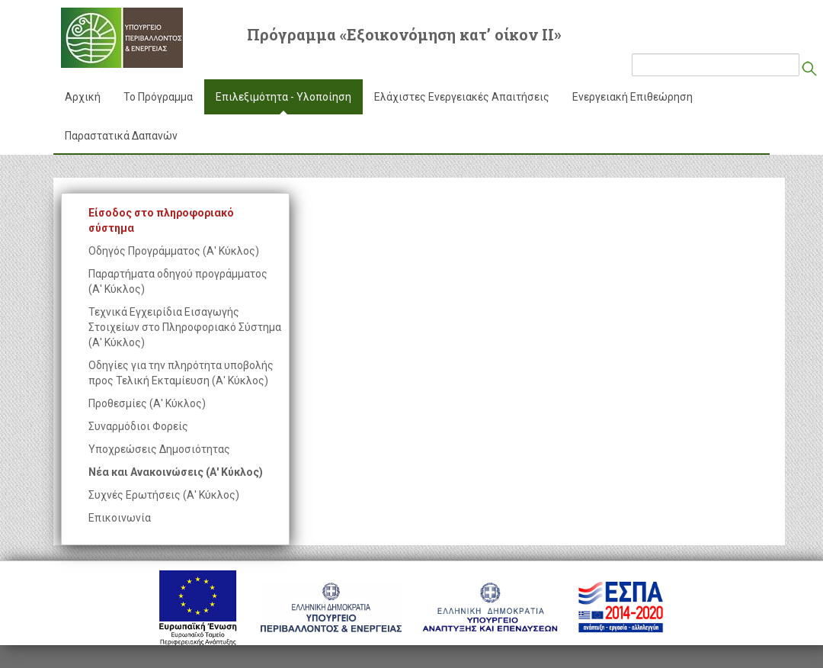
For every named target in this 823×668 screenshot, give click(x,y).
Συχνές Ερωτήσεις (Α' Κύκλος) (163, 495)
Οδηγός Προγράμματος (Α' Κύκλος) (173, 251)
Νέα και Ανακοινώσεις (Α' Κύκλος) (175, 472)
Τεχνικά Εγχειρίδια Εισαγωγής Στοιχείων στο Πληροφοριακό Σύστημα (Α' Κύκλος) (184, 327)
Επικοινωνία (119, 518)
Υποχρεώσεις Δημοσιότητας (159, 449)
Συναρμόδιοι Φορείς (138, 426)
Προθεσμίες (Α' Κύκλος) (147, 403)
